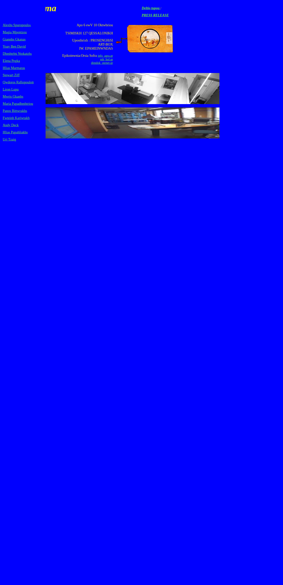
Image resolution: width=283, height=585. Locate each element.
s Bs (15, 111)
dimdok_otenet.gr (102, 63)
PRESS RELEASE (155, 15)
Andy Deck (11, 125)
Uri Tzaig (9, 139)
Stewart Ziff (11, 75)
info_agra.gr (105, 55)
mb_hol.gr (106, 59)
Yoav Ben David (14, 46)
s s (14, 39)
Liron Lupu (11, 89)
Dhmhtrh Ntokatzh (17, 54)
